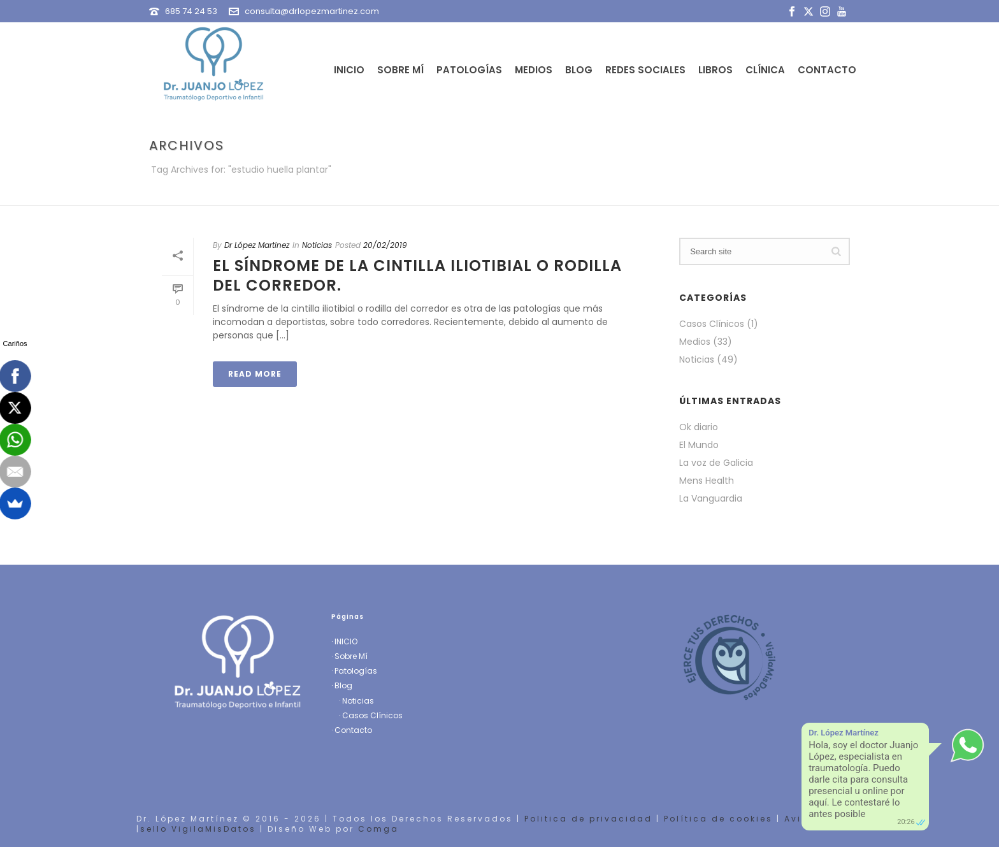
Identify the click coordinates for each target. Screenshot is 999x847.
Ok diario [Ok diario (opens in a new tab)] (698, 427)
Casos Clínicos (711, 323)
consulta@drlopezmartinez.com (312, 11)
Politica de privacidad (588, 818)
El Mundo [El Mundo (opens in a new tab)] (699, 445)
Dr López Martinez (256, 245)
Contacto (827, 69)
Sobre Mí (400, 69)
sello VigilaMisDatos (198, 828)
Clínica (765, 69)
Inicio (349, 69)
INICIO (345, 641)
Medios (533, 69)
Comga (378, 828)
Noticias (317, 245)
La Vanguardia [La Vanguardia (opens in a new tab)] (710, 498)
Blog (579, 69)
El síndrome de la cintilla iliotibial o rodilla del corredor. (417, 275)
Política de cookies (718, 818)
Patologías (469, 69)
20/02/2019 (385, 245)
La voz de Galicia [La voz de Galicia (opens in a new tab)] (716, 462)
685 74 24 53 (191, 11)
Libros (715, 69)
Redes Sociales (645, 69)
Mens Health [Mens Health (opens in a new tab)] (706, 480)
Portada (712, 193)
